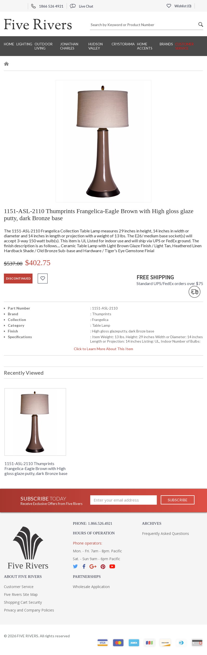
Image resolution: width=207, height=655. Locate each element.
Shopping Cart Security (23, 602)
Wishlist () (178, 6)
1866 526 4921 (47, 6)
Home (9, 44)
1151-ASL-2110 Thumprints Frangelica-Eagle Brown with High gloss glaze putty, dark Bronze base (35, 468)
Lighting (24, 44)
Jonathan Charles (69, 46)
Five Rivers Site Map (21, 594)
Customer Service (184, 46)
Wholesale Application (91, 586)
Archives (151, 523)
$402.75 (38, 262)
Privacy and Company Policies (29, 610)
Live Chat (81, 6)
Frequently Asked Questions (165, 533)
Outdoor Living (44, 46)
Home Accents (144, 46)
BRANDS (166, 44)
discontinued (18, 278)
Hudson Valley (95, 46)
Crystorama (123, 44)
